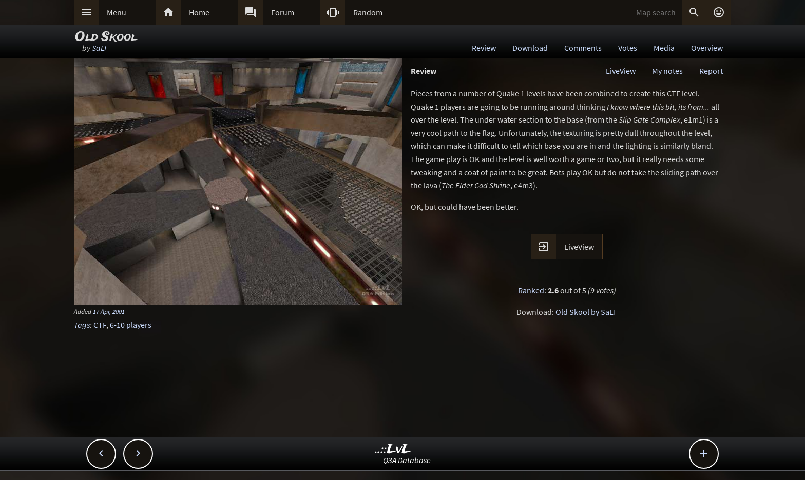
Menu (116, 12)
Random (367, 12)
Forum (282, 12)
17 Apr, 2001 (109, 311)
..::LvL (393, 449)
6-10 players (130, 324)
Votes (627, 48)
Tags (82, 324)
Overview (707, 48)
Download (530, 48)
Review (484, 48)
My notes (667, 71)
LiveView (621, 71)
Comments (583, 48)
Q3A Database (407, 460)
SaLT (99, 48)
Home (199, 12)
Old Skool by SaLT (586, 312)
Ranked (531, 290)
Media (664, 48)
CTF (99, 324)
